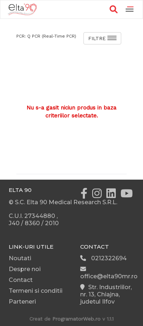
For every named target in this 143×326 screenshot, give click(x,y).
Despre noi (25, 269)
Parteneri (22, 301)
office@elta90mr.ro (109, 273)
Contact (21, 279)
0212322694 (103, 258)
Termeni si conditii (35, 290)
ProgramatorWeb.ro (76, 319)
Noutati (20, 258)
